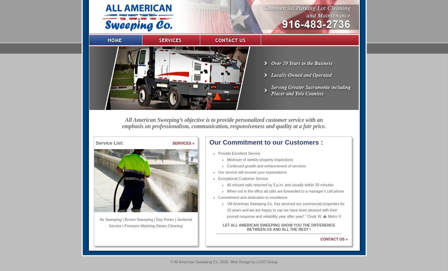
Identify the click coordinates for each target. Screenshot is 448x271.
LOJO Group (267, 262)
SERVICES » (184, 143)
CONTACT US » (334, 239)
